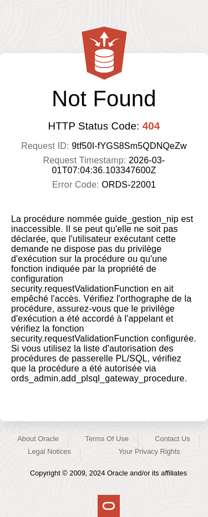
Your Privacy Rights (149, 451)
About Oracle (38, 439)
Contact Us (172, 439)
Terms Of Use (107, 439)
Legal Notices (49, 451)
